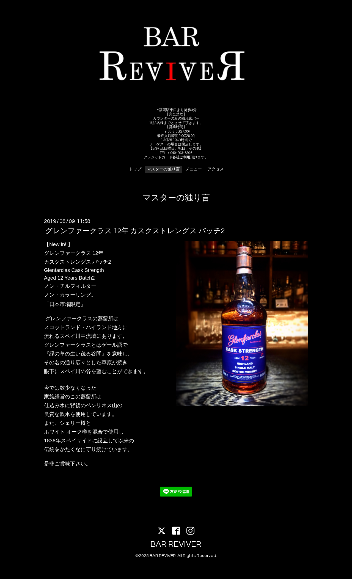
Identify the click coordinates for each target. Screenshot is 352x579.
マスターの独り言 (163, 169)
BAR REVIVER (176, 544)
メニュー (193, 169)
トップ (135, 169)
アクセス (215, 169)
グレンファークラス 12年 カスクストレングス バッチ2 (135, 231)
